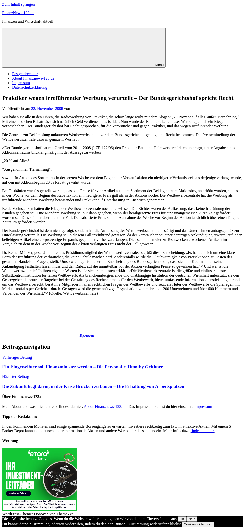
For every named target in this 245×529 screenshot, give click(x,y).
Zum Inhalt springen (18, 4)
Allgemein (85, 336)
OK (182, 519)
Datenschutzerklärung (29, 87)
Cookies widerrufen (198, 524)
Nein (191, 519)
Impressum (21, 83)
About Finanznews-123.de (33, 78)
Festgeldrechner (25, 74)
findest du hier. (203, 431)
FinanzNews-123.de (18, 13)
